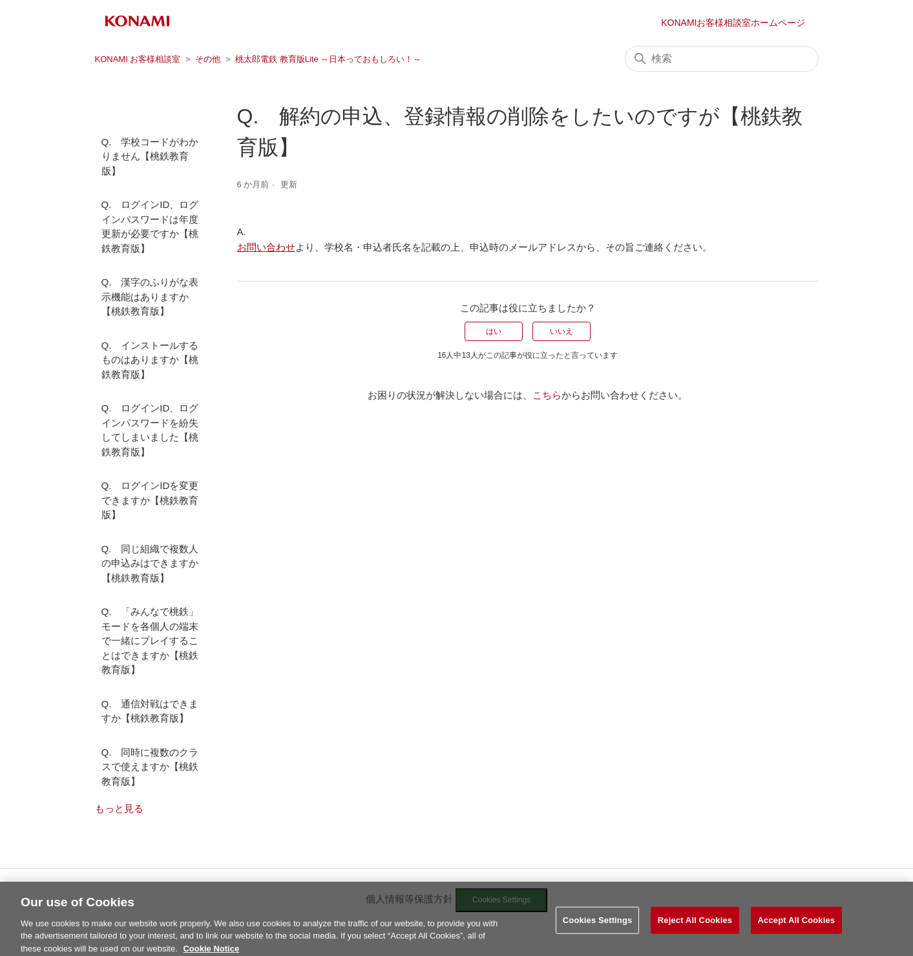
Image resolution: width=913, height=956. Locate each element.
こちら (546, 395)
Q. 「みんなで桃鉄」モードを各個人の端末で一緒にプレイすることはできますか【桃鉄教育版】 (150, 640)
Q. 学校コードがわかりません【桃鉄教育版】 (150, 156)
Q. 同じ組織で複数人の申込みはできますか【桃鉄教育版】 (150, 563)
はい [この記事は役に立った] (493, 331)
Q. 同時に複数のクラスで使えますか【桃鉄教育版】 (150, 767)
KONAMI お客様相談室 (138, 59)
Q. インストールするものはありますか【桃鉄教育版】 (150, 360)
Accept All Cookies (796, 928)
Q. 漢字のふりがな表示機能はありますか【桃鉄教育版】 (150, 296)
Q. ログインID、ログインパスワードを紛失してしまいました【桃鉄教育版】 (150, 429)
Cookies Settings (598, 928)
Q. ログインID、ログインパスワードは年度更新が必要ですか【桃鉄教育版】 (150, 226)
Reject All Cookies (695, 928)
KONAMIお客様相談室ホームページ (733, 22)
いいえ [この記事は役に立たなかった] (561, 331)
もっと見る (119, 808)
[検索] (722, 59)
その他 (207, 59)
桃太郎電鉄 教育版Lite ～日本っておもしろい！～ (328, 59)
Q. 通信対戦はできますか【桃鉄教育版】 (150, 711)
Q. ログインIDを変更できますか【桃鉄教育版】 (150, 500)
